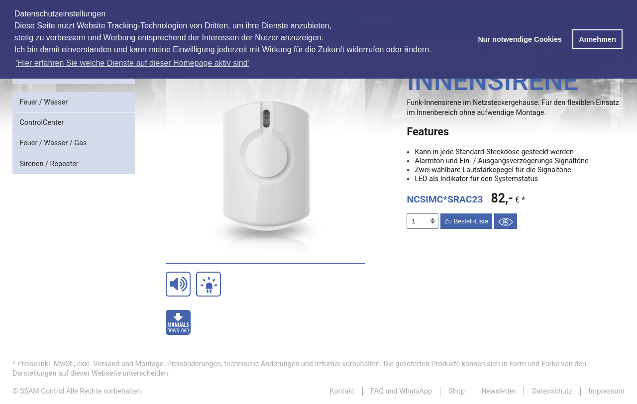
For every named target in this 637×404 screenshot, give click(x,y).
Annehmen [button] (597, 39)
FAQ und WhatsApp (401, 391)
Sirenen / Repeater (48, 164)
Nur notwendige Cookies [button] (520, 39)
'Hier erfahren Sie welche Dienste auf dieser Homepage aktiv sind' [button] (132, 63)
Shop (456, 391)
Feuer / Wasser (43, 102)
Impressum (607, 391)
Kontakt (342, 391)
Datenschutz (552, 391)
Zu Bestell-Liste (466, 221)
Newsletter (498, 391)
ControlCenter (41, 122)
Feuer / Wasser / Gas (53, 143)
